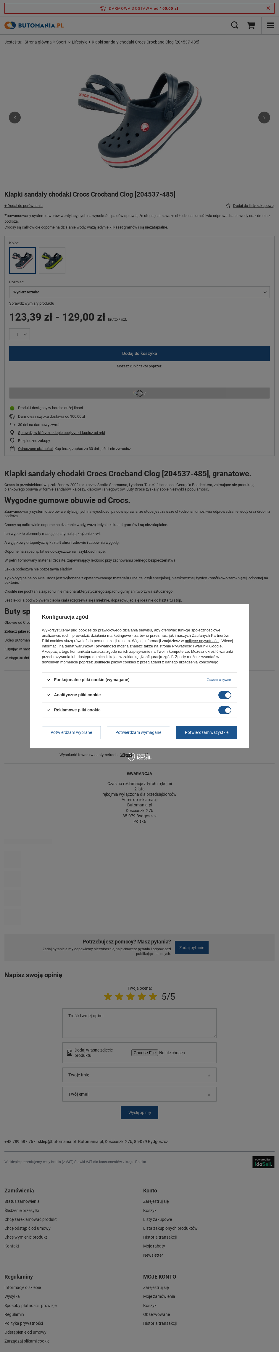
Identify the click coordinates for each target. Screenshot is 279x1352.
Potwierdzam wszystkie (206, 732)
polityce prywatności (202, 641)
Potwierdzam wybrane (71, 732)
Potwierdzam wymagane (138, 732)
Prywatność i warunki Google (197, 646)
